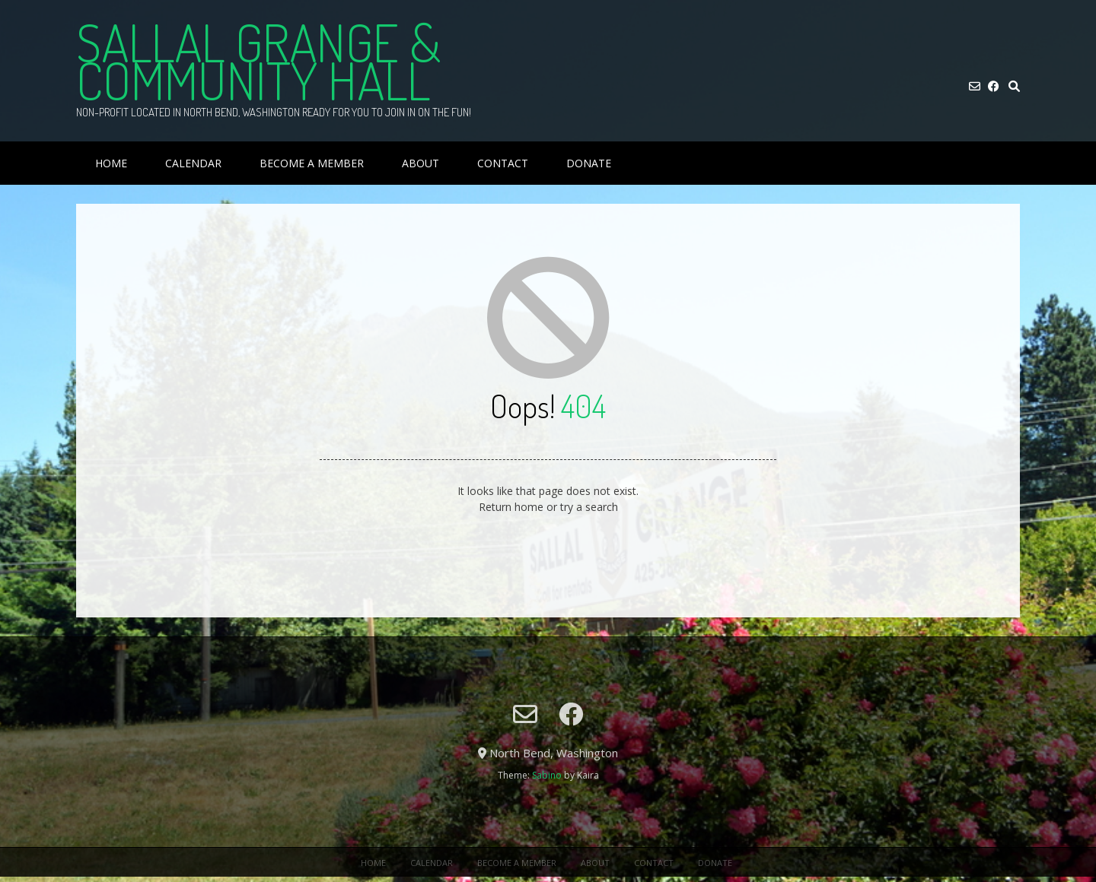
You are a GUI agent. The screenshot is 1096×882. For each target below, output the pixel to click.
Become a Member (312, 163)
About (420, 163)
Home (111, 163)
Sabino (547, 775)
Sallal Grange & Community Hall (258, 61)
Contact (502, 163)
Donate (588, 163)
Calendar (193, 163)
